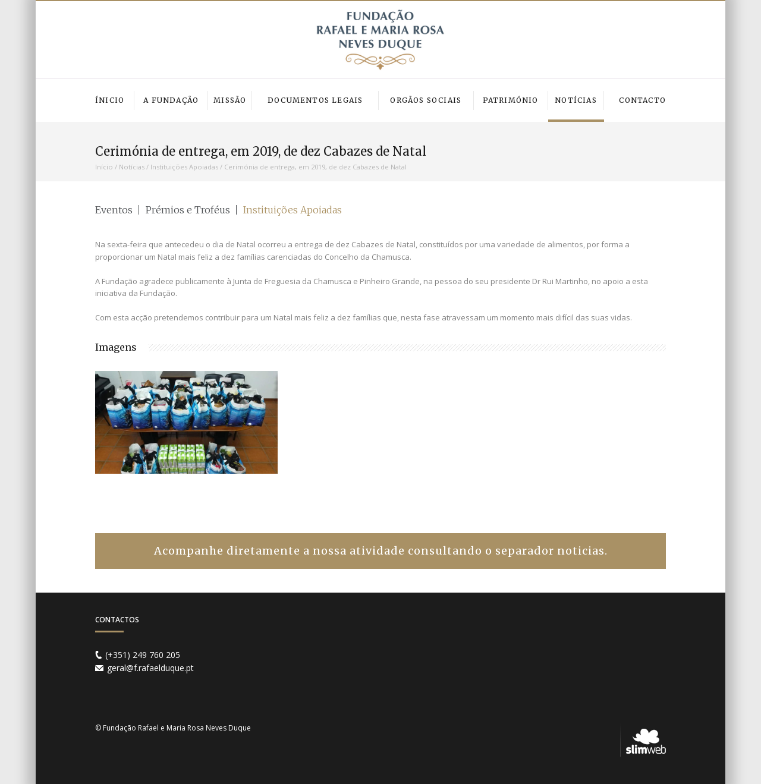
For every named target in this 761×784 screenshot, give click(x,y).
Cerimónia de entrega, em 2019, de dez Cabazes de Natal (315, 166)
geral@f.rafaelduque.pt (150, 667)
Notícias (131, 166)
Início (104, 166)
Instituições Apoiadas (184, 166)
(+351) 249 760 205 (142, 654)
